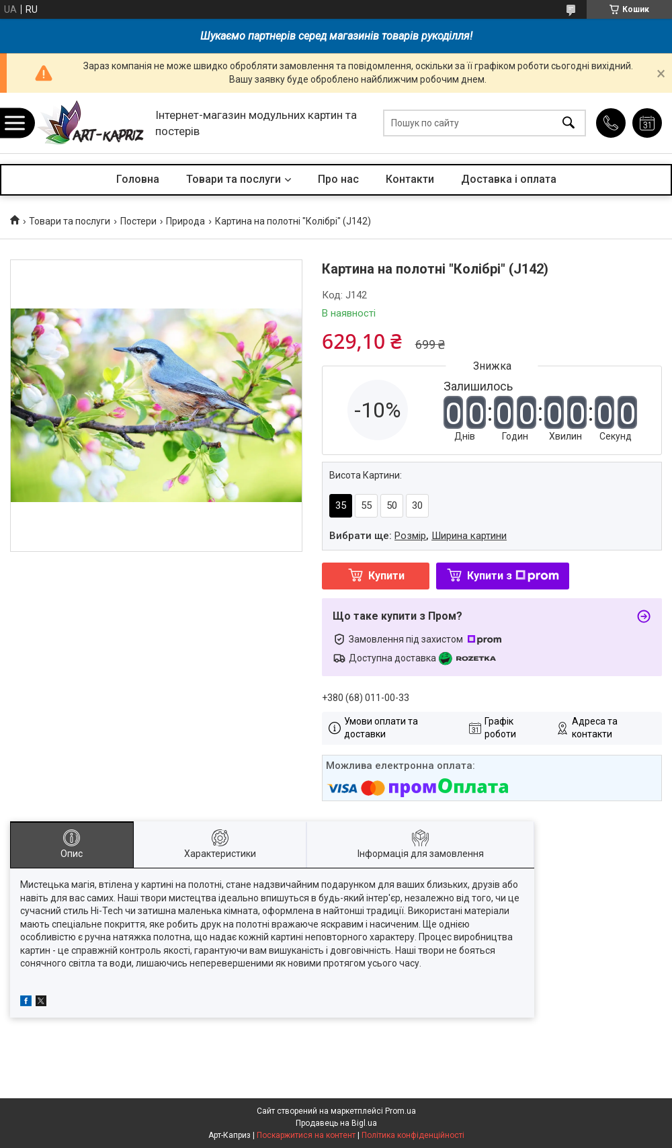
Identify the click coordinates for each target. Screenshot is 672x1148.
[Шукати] (568, 123)
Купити (386, 575)
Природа (185, 221)
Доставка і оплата (508, 179)
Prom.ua (400, 1111)
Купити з (513, 575)
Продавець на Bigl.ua (336, 1123)
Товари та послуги (233, 179)
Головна (137, 179)
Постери (138, 221)
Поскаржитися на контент (306, 1135)
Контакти (410, 179)
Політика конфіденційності (413, 1135)
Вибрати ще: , (418, 536)
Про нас (338, 179)
